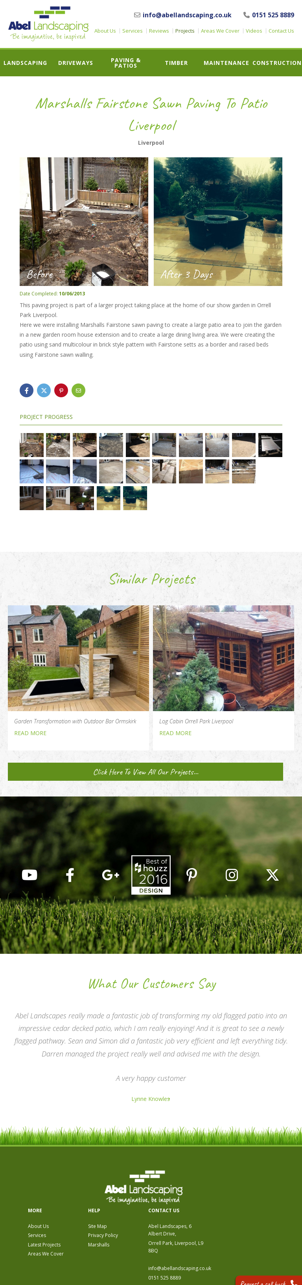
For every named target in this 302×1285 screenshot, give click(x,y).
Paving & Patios (126, 62)
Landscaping (25, 63)
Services (132, 30)
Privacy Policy (189, 1191)
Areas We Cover (220, 30)
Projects (185, 30)
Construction (277, 63)
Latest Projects (130, 1200)
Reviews (159, 30)
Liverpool (151, 143)
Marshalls (184, 1200)
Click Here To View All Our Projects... (78, 771)
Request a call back (261, 1273)
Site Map (183, 1182)
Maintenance (226, 63)
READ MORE (30, 733)
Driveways (75, 63)
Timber (176, 63)
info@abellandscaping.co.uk (183, 15)
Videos (254, 30)
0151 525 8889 (268, 15)
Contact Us (281, 30)
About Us (105, 30)
